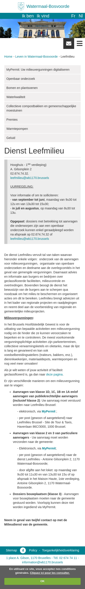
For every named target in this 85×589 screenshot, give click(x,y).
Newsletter (68, 45)
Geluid (11, 138)
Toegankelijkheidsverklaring (60, 550)
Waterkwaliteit (16, 97)
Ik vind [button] (43, 15)
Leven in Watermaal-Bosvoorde (36, 56)
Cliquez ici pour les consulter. (50, 572)
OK (42, 581)
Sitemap (11, 550)
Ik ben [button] (28, 15)
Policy (33, 550)
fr (73, 15)
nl (81, 15)
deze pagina (54, 374)
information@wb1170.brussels (42, 562)
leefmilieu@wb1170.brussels (29, 178)
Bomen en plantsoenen (22, 88)
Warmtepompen (17, 128)
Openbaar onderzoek (21, 78)
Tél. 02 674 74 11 (65, 558)
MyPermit (48, 411)
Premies (12, 119)
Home (8, 56)
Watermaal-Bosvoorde (47, 6)
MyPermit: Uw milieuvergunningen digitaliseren (38, 69)
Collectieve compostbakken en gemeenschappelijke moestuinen (41, 108)
